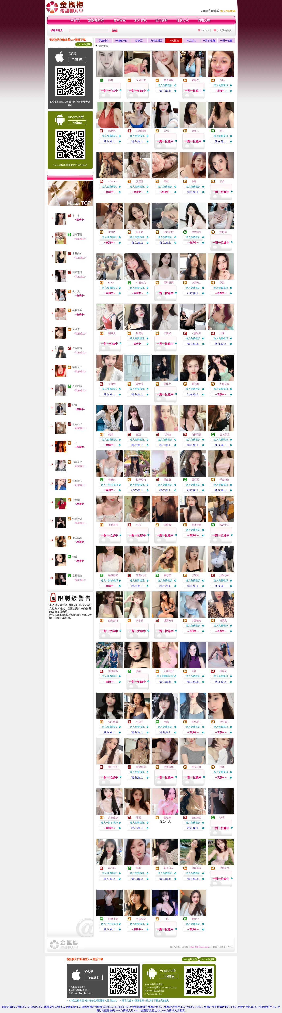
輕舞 (74, 405)
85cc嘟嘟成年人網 (49, 1006)
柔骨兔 (223, 671)
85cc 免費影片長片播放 (211, 1006)
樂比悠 (167, 383)
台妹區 (139, 40)
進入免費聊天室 (165, 676)
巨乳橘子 (224, 721)
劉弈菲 (195, 918)
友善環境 (169, 767)
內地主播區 (156, 40)
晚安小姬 (196, 767)
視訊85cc (108, 1006)
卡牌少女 (77, 253)
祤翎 (222, 767)
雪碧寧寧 (141, 767)
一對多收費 (209, 40)
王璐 (222, 333)
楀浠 (110, 434)
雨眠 (166, 181)
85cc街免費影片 (263, 1006)
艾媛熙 (139, 181)
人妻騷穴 (196, 333)
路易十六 (224, 524)
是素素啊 (169, 80)
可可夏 (76, 329)
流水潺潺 (224, 434)
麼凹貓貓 (77, 537)
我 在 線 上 (165, 90)
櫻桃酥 (223, 232)
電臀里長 (169, 282)
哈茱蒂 (139, 232)
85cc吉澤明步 (31, 1006)
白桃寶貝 (196, 434)
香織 (194, 181)
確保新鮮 (113, 575)
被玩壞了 (196, 721)
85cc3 (194, 1006)
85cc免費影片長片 (169, 1006)
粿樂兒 (112, 479)
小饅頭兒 (141, 282)
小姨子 (139, 721)
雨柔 (138, 868)
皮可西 (112, 232)
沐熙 (138, 817)
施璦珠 (195, 80)
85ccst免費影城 (142, 1010)
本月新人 (191, 40)
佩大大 (76, 291)
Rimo (111, 282)
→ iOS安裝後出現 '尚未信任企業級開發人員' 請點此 (92, 1000)
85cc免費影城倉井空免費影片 (142, 1006)
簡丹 (110, 80)
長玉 (222, 130)
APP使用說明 (190, 959)
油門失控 (169, 232)
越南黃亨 (77, 462)
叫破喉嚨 (77, 272)
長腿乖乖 (77, 310)
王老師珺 (141, 130)
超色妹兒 (196, 817)
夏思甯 (167, 575)
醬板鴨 (167, 817)
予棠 (222, 282)
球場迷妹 (196, 868)
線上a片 (156, 1010)
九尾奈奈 (224, 383)
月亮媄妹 (113, 817)
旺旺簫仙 (77, 480)
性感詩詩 (77, 518)
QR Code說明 (84, 44)
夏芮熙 (195, 479)
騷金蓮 (167, 479)
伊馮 (222, 817)
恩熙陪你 (196, 232)
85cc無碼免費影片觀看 (89, 1006)
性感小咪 (113, 918)
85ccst (228, 1006)
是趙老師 (77, 575)
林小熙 (112, 868)
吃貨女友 (224, 868)
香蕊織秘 (77, 348)
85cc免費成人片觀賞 (173, 1010)
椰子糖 (195, 383)
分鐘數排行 (121, 40)
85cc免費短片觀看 (243, 1006)
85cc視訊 (119, 1006)
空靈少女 (141, 918)
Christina (112, 181)
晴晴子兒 (77, 367)
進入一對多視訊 (109, 484)
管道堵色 (113, 671)
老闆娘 (167, 434)
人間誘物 (77, 386)
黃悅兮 (139, 383)
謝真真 (112, 333)
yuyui (166, 130)
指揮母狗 (141, 479)
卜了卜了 (77, 215)
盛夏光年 (169, 620)
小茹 (138, 524)
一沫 (74, 443)
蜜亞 (138, 434)
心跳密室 (169, 671)
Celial (222, 80)
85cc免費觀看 (68, 1006)
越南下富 (77, 234)
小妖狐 (195, 575)
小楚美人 (196, 282)
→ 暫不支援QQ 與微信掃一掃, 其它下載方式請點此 (144, 1000)
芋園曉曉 (196, 620)
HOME (205, 30)
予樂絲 (167, 333)
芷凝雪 (112, 383)
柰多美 (139, 620)
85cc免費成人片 (125, 1010)
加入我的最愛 (224, 30)
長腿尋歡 (196, 524)
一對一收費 (226, 40)
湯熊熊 (167, 524)
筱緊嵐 (223, 620)
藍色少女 (169, 868)
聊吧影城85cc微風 (12, 1006)
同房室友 (141, 80)
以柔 (222, 181)
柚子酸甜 (113, 721)
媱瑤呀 (139, 333)
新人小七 (77, 424)
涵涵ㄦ (195, 130)
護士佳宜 (113, 767)
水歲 (166, 721)
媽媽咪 (112, 130)
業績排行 (104, 40)
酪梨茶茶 (113, 620)
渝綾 (74, 556)
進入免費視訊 (165, 85)
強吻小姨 (224, 575)
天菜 (194, 671)
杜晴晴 (76, 499)
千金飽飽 (224, 479)
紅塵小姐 (141, 575)
